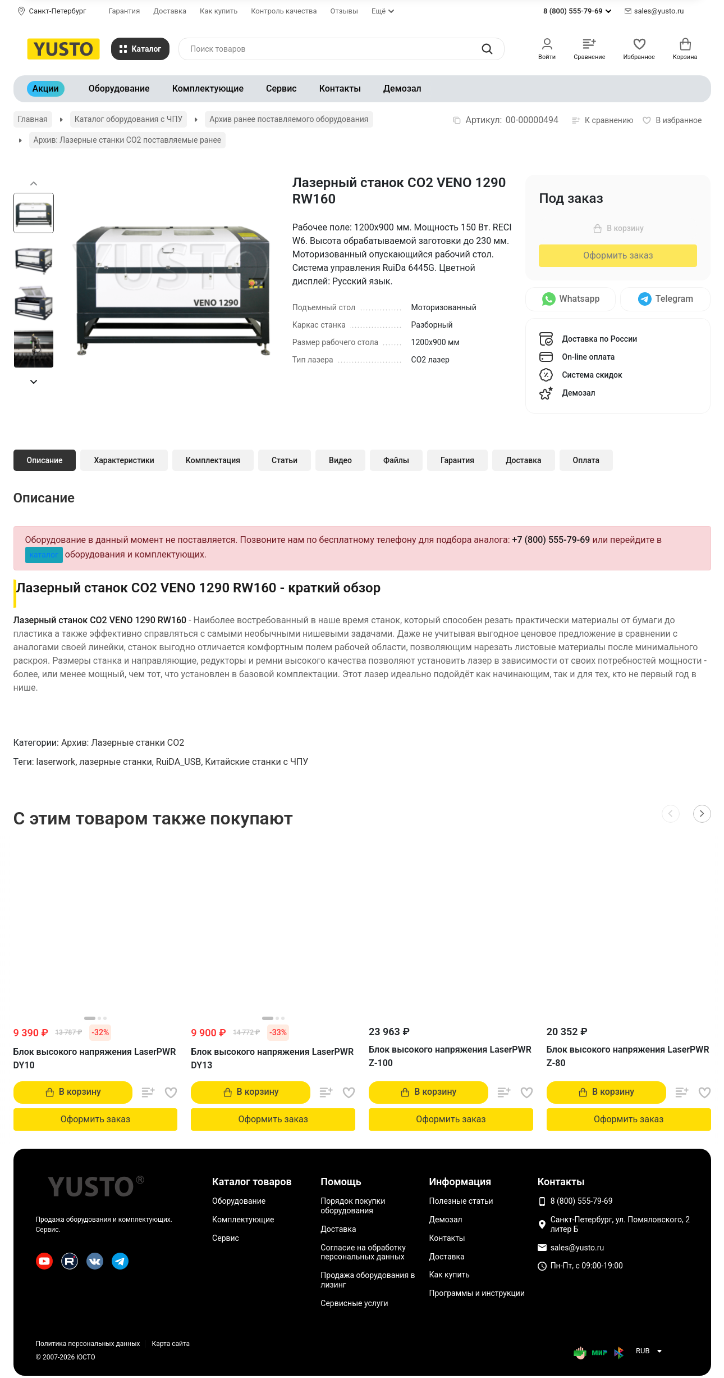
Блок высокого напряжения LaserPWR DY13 (272, 1058)
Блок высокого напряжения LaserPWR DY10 (94, 1058)
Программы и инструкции (477, 1293)
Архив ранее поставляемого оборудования (288, 119)
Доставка (169, 11)
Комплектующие (208, 88)
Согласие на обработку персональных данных (362, 1252)
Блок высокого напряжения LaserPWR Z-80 (628, 1056)
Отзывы (344, 11)
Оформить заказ (618, 255)
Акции (46, 88)
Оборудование (119, 88)
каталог (44, 554)
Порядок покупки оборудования (352, 1205)
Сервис (281, 88)
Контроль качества (284, 11)
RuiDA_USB (178, 761)
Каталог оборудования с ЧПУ (128, 119)
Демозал (402, 88)
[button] (33, 382)
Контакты (340, 88)
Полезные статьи (461, 1200)
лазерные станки (115, 761)
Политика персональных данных (88, 1344)
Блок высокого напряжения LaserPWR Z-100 (450, 1056)
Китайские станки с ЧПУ (256, 761)
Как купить (218, 11)
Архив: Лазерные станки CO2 (122, 742)
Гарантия (124, 11)
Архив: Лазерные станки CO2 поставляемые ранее (128, 139)
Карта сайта (171, 1344)
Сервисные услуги (354, 1303)
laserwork (56, 761)
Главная (33, 119)
